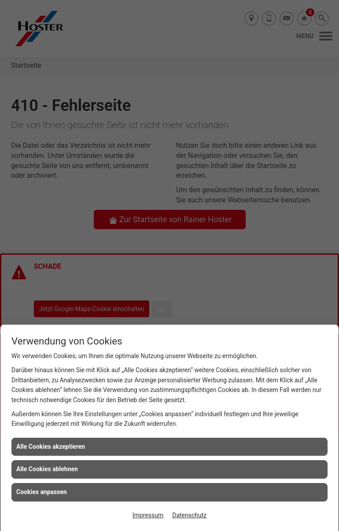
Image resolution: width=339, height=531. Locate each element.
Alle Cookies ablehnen (47, 468)
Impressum (148, 515)
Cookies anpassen (41, 491)
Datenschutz (189, 515)
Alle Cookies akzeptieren (50, 446)
